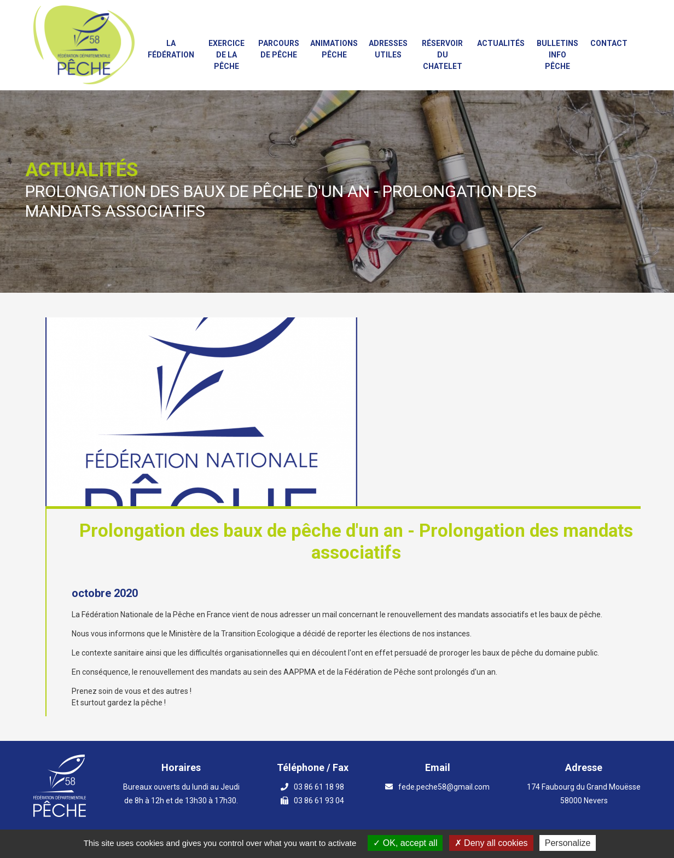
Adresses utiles (388, 49)
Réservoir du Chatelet (442, 55)
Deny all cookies (491, 843)
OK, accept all (405, 843)
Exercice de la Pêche (226, 55)
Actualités (501, 43)
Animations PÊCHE (334, 49)
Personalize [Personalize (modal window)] (568, 843)
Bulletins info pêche (557, 55)
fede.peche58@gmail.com (444, 786)
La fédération (171, 49)
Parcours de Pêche (278, 49)
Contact (608, 43)
